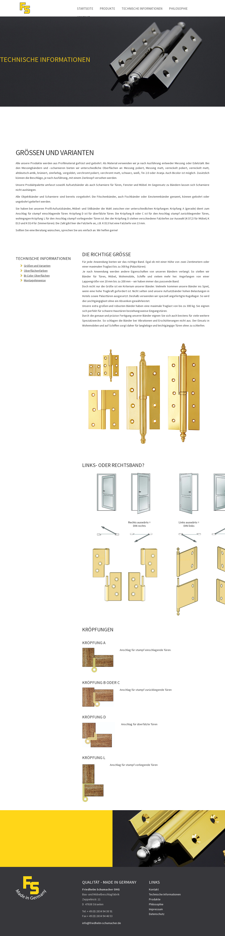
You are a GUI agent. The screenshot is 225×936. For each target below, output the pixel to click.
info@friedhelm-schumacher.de (101, 923)
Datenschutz (156, 914)
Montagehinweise (35, 280)
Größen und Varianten (37, 266)
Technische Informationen (142, 9)
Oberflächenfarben (36, 270)
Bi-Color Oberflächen (37, 275)
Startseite (85, 9)
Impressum (156, 909)
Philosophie (178, 9)
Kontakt (154, 889)
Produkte (107, 9)
